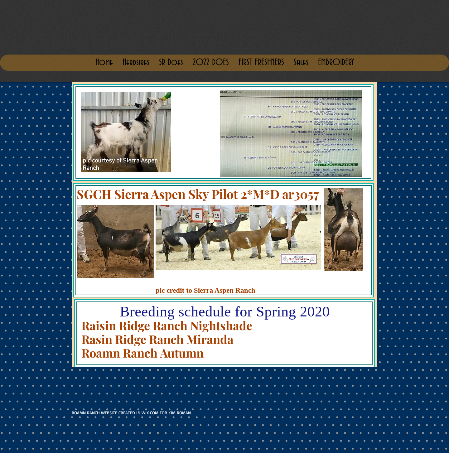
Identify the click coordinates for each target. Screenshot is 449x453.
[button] (301, 63)
